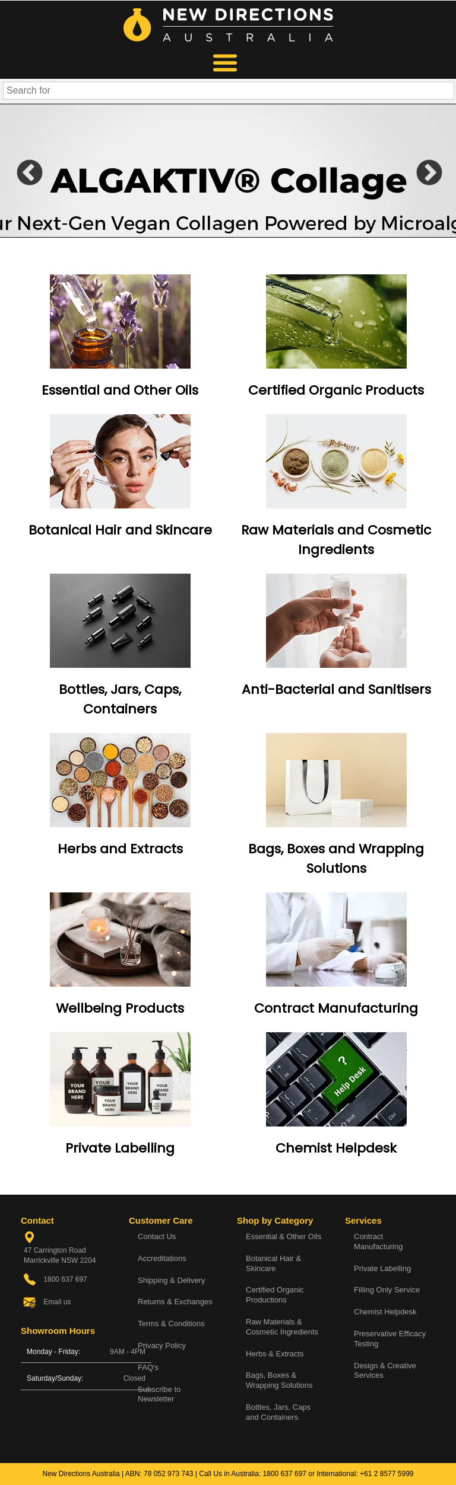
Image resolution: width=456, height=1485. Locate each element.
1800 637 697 (284, 1474)
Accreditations (162, 1258)
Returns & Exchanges (175, 1301)
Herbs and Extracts (120, 849)
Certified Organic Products (336, 390)
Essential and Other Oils (120, 390)
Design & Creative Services (385, 1370)
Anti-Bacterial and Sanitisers (336, 689)
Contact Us (157, 1236)
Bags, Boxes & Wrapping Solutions (279, 1380)
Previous (21, 171)
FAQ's (148, 1367)
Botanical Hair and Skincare (120, 530)
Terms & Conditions (171, 1323)
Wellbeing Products (120, 1008)
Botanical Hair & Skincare (273, 1263)
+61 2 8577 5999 (386, 1474)
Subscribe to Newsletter (159, 1394)
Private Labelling (120, 1148)
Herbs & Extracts (275, 1353)
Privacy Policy (162, 1345)
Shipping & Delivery (171, 1280)
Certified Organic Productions (275, 1294)
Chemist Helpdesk (336, 1148)
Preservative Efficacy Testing (390, 1338)
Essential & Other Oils (283, 1236)
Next (420, 171)
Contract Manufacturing (336, 1008)
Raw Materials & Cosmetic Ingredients (282, 1326)
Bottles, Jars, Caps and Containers (278, 1412)
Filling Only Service (387, 1289)
